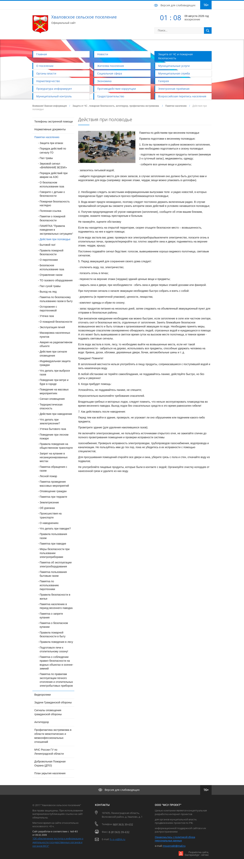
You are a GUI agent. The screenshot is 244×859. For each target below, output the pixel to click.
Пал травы (46, 158)
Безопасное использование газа (52, 267)
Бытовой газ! (47, 244)
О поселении (44, 66)
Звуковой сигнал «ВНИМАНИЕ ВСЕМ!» (53, 165)
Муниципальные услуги (174, 66)
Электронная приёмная (173, 88)
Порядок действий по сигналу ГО (53, 150)
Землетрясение (49, 502)
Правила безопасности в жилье (55, 596)
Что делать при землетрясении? (50, 421)
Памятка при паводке (53, 543)
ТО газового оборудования (56, 280)
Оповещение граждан (53, 491)
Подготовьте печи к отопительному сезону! (54, 649)
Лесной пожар (48, 476)
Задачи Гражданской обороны (53, 702)
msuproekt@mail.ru (174, 846)
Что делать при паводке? (55, 528)
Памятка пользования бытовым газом (53, 573)
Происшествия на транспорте (51, 515)
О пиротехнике (49, 259)
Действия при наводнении (56, 413)
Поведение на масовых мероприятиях (54, 391)
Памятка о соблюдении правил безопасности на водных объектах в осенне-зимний (56, 662)
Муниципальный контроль (54, 96)
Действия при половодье (55, 239)
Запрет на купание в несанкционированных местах (54, 457)
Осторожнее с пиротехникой (48, 308)
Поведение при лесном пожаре (54, 436)
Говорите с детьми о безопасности (52, 193)
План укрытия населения (49, 773)
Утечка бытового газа (53, 428)
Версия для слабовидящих (178, 5)
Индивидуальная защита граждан (55, 363)
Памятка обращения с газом (53, 468)
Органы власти (46, 73)
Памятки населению (176, 106)
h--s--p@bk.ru (117, 839)
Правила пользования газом (53, 536)
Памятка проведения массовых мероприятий (54, 483)
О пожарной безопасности (56, 321)
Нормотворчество (48, 81)
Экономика (104, 81)
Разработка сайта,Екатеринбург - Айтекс (197, 853)
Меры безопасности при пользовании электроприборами (55, 553)
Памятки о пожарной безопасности (52, 218)
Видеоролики (42, 694)
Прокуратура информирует (54, 88)
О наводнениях (49, 523)
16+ (206, 5)
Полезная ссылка (50, 210)
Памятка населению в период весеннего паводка (56, 606)
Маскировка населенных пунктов (55, 334)
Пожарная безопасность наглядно (55, 203)
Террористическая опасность (51, 406)
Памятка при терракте (53, 496)
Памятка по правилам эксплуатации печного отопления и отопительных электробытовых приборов (56, 680)
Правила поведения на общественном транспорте (56, 445)
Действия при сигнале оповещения (53, 353)
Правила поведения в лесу (56, 641)
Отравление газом (51, 274)
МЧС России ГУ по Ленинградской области (49, 751)
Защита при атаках (51, 143)
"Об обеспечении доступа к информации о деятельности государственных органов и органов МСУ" (57, 842)
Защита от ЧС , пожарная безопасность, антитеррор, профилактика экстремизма (116, 106)
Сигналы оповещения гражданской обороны (48, 712)
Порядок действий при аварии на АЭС (53, 175)
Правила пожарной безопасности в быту (52, 634)
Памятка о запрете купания (51, 615)
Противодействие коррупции (116, 88)
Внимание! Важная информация (49, 106)
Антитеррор (41, 722)
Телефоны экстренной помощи (53, 121)
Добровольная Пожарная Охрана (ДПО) (50, 763)
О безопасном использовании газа (52, 184)
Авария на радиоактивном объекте (56, 344)
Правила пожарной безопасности (51, 252)
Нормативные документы (50, 129)
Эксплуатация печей (52, 327)
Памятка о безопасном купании (54, 624)
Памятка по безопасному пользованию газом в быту (56, 299)
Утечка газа (47, 316)
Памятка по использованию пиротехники (49, 585)
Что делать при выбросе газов (55, 372)
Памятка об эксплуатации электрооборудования (55, 564)
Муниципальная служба (174, 73)
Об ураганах (47, 507)
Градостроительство (110, 96)
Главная (41, 54)
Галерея (163, 81)
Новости (102, 54)
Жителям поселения (110, 66)
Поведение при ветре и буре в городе (54, 381)
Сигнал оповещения (52, 398)
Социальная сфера (109, 73)
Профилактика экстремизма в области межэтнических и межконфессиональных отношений (52, 735)
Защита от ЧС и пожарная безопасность (175, 56)
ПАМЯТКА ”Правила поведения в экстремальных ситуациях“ (56, 229)
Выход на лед (48, 291)
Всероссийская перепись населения (182, 96)
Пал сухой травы (50, 286)
